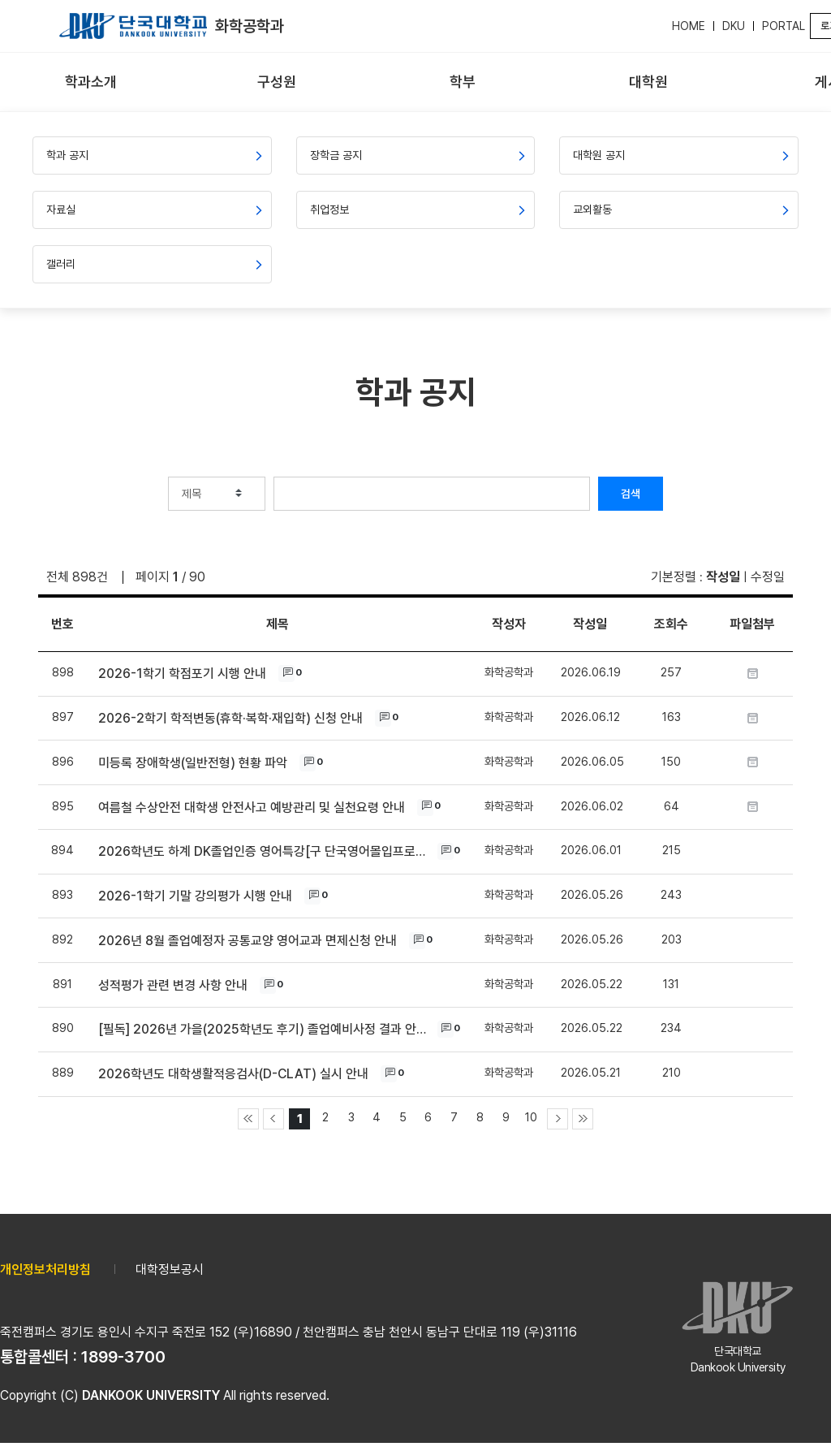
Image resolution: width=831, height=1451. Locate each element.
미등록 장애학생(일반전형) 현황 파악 (192, 763)
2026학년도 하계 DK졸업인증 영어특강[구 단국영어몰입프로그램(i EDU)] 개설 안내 (263, 851)
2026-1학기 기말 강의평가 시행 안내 (195, 896)
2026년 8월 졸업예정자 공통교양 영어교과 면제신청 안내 (247, 940)
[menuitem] (91, 82)
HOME (688, 25)
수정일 (768, 577)
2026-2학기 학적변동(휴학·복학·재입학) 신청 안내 (230, 718)
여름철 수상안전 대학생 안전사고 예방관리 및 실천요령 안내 (251, 807)
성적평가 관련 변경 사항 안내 (173, 985)
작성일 (723, 577)
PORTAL (783, 25)
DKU (733, 25)
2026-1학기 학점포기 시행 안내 (182, 673)
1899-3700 (123, 1357)
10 (531, 1117)
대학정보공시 (170, 1269)
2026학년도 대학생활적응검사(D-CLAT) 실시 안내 (233, 1074)
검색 (630, 493)
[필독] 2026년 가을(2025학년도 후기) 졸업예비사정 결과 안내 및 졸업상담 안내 (263, 1029)
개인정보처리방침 (45, 1269)
